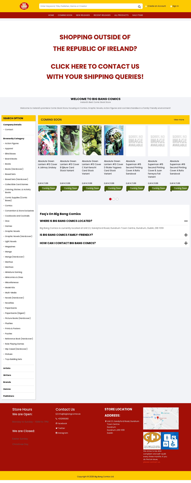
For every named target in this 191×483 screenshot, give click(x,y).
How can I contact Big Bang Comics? (68, 243)
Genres (7, 389)
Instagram (63, 433)
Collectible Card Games (16, 184)
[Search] (91, 6)
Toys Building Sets (13, 359)
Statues (8, 354)
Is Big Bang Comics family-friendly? (66, 235)
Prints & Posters (12, 328)
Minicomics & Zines (14, 277)
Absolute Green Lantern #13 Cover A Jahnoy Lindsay (47, 164)
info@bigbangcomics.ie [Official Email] (69, 414)
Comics (8, 205)
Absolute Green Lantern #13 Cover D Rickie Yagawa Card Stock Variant (113, 167)
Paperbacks (11, 308)
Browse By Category (13, 138)
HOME (51, 15)
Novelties (9, 302)
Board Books (11, 158)
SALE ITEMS (137, 15)
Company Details (12, 124)
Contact (9, 129)
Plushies (9, 323)
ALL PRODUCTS (121, 15)
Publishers (8, 396)
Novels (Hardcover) (14, 297)
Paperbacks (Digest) (15, 313)
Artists (6, 368)
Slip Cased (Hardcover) (16, 349)
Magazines (10, 246)
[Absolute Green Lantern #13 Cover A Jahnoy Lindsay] (48, 141)
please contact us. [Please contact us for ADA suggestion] (151, 462)
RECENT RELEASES (102, 15)
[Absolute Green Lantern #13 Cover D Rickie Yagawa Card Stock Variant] (114, 141)
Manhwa (9, 267)
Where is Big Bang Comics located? (66, 221)
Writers (7, 375)
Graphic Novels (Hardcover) (18, 236)
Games (8, 226)
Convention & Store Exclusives (19, 210)
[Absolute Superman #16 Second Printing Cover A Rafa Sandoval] (180, 141)
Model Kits (10, 287)
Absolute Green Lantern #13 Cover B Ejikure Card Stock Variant (69, 166)
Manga (8, 251)
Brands (7, 382)
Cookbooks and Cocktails (17, 215)
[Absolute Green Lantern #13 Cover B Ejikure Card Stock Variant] (70, 141)
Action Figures (12, 143)
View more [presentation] (179, 119)
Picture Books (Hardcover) (18, 318)
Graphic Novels (12, 231)
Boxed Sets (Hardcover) (16, 179)
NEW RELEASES (83, 15)
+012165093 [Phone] (63, 418)
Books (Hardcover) (14, 169)
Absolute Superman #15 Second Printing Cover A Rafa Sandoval (134, 167)
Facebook (62, 423)
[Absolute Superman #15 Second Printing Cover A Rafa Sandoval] (136, 141)
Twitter (61, 428)
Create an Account (155, 6)
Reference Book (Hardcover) (19, 338)
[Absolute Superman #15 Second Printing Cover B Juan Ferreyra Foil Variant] (158, 141)
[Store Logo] (24, 6)
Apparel (9, 148)
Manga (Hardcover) (14, 256)
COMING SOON (65, 15)
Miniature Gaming (13, 272)
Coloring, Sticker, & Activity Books (18, 191)
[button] (110, 199)
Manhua (9, 262)
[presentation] (179, 120)
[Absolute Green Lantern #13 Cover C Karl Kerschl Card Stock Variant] (92, 141)
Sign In (174, 6)
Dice (7, 221)
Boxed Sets (10, 174)
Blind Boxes (10, 153)
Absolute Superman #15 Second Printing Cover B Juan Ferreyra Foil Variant (156, 169)
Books (8, 164)
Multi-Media (10, 292)
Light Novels (10, 241)
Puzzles (8, 333)
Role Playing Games (14, 343)
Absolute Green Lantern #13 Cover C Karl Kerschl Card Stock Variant (91, 167)
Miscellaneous (12, 282)
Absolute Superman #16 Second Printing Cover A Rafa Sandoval (178, 167)
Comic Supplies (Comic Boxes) (16, 199)
